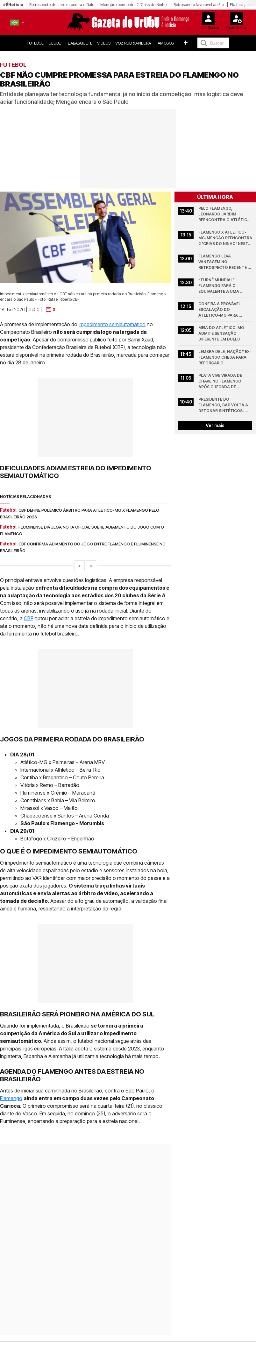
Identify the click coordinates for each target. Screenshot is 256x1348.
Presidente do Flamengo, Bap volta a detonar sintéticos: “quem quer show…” (223, 405)
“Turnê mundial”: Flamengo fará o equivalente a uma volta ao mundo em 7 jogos (222, 285)
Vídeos (103, 43)
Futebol (35, 43)
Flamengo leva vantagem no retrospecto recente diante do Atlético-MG (223, 262)
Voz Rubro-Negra (133, 43)
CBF (28, 618)
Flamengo (11, 1098)
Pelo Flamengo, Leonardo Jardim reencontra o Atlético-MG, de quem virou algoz (225, 214)
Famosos (165, 43)
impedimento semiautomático (112, 324)
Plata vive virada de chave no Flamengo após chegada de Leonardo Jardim (220, 381)
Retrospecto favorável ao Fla (199, 4)
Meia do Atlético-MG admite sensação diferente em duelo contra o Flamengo (221, 333)
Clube (54, 43)
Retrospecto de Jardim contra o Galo (61, 4)
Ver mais (215, 425)
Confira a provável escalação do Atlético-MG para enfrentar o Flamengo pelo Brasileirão (223, 309)
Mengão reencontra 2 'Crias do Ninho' (133, 4)
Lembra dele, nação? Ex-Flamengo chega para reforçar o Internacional (225, 357)
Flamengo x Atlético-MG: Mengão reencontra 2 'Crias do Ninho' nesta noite (225, 238)
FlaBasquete (79, 43)
